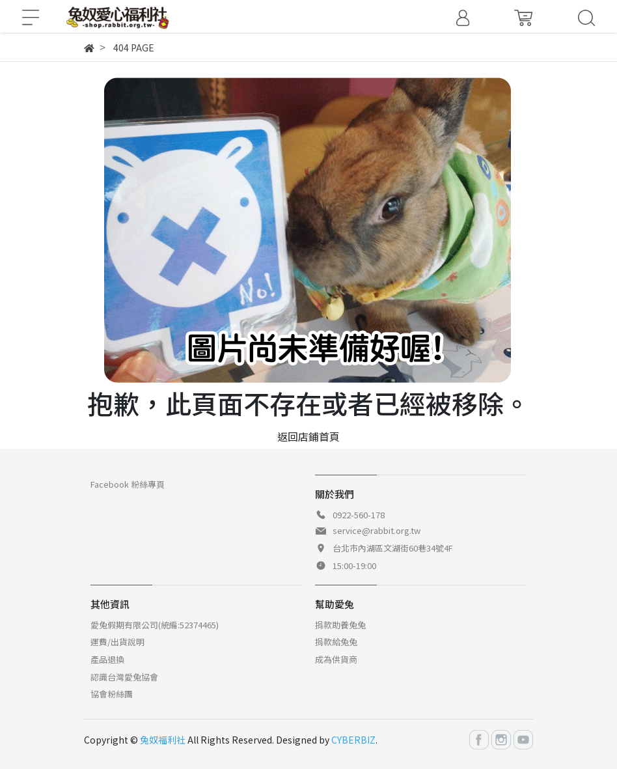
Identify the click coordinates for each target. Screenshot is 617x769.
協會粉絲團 (111, 694)
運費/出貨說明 (117, 642)
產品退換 (107, 659)
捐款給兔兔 (336, 642)
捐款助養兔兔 (340, 625)
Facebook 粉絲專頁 (127, 484)
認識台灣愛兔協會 (124, 677)
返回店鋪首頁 (308, 436)
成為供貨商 (336, 659)
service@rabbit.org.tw (376, 530)
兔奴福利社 (162, 739)
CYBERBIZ (353, 739)
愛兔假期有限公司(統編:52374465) (154, 625)
